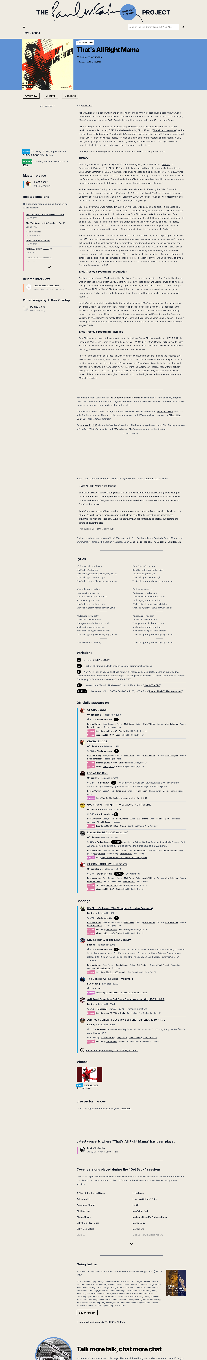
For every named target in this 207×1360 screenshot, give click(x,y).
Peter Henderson (94, 727)
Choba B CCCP (152, 478)
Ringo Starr (121, 791)
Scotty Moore (122, 819)
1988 (25, 165)
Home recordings (33, 232)
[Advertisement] (47, 126)
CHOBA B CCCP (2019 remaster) (107, 864)
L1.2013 (82, 691)
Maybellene (138, 1229)
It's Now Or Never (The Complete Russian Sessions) (120, 908)
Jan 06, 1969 (112, 1013)
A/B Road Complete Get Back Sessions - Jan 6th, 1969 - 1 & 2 (125, 999)
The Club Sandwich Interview (46, 285)
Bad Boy (81, 1235)
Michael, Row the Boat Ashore (147, 1235)
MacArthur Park (140, 1211)
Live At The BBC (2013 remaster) (165, 691)
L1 (79, 685)
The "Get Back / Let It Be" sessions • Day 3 (45, 214)
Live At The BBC (152, 685)
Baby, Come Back (85, 1229)
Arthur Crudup (95, 57)
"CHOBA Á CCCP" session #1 (39, 249)
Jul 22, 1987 (108, 735)
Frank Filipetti (163, 819)
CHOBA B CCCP (31, 155)
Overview (31, 95)
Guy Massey (99, 853)
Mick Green (129, 724)
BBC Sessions (112, 1152)
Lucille (135, 1205)
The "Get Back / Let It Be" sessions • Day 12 (45, 223)
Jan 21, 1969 (111, 1041)
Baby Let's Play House (88, 1223)
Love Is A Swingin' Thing (144, 1199)
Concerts (70, 95)
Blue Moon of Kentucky (164, 130)
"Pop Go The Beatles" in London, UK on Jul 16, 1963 (124, 798)
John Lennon (141, 791)
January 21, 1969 (88, 425)
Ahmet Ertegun (103, 822)
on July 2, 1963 (165, 411)
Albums (51, 95)
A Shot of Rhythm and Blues (91, 1193)
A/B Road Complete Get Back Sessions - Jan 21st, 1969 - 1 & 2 (126, 1019)
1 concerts (126, 1108)
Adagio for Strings (86, 1205)
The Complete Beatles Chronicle (125, 397)
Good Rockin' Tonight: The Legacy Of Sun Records (119, 804)
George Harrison (170, 791)
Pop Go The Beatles (96, 1148)
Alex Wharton (126, 853)
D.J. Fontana (142, 819)
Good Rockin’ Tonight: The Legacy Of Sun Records (155, 542)
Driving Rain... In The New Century (109, 939)
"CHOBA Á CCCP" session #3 (39, 257)
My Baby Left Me (37, 307)
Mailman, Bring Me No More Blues (149, 1217)
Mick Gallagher (171, 724)
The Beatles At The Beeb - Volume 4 (110, 978)
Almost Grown (84, 1217)
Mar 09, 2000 (112, 826)
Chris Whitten (149, 724)
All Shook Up (83, 1211)
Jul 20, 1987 (111, 731)
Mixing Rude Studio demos (38, 240)
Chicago (166, 164)
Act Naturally (83, 1199)
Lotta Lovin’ (138, 1193)
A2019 (119, 873)
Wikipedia (87, 105)
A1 (79, 666)
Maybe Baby (138, 1223)
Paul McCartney (43, 186)
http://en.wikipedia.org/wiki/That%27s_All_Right (101, 1322)
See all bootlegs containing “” (112, 1050)
